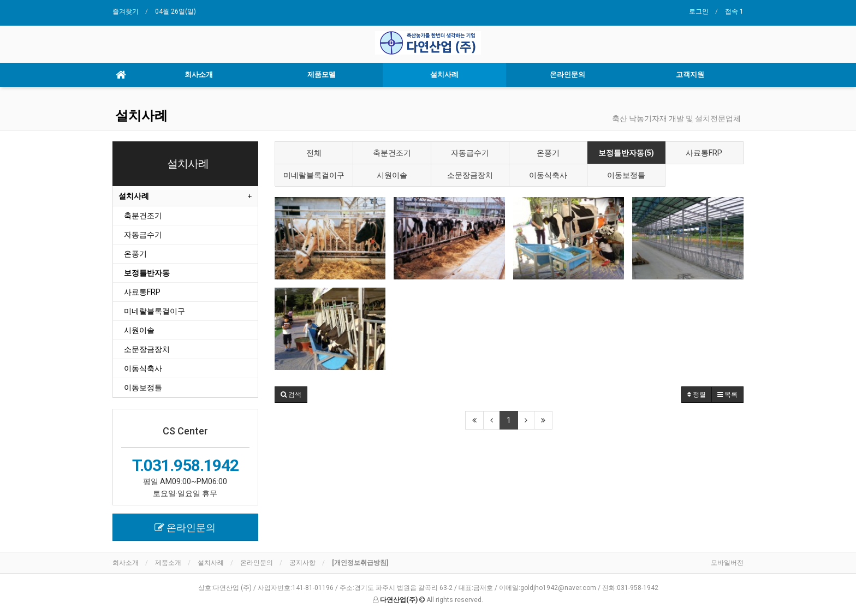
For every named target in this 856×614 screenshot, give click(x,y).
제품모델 (321, 74)
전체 (314, 152)
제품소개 (168, 563)
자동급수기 (470, 152)
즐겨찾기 (125, 11)
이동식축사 (548, 175)
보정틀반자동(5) (626, 152)
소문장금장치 (470, 175)
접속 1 (734, 11)
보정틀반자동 (147, 273)
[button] (291, 394)
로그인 (699, 11)
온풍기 (548, 152)
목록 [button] (727, 394)
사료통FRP (704, 152)
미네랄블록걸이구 (313, 175)
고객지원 (690, 74)
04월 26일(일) (175, 11)
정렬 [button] (696, 394)
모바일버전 (727, 563)
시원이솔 (392, 175)
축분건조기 (392, 152)
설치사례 (444, 74)
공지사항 (302, 563)
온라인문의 (567, 74)
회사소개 (199, 74)
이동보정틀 (626, 175)
